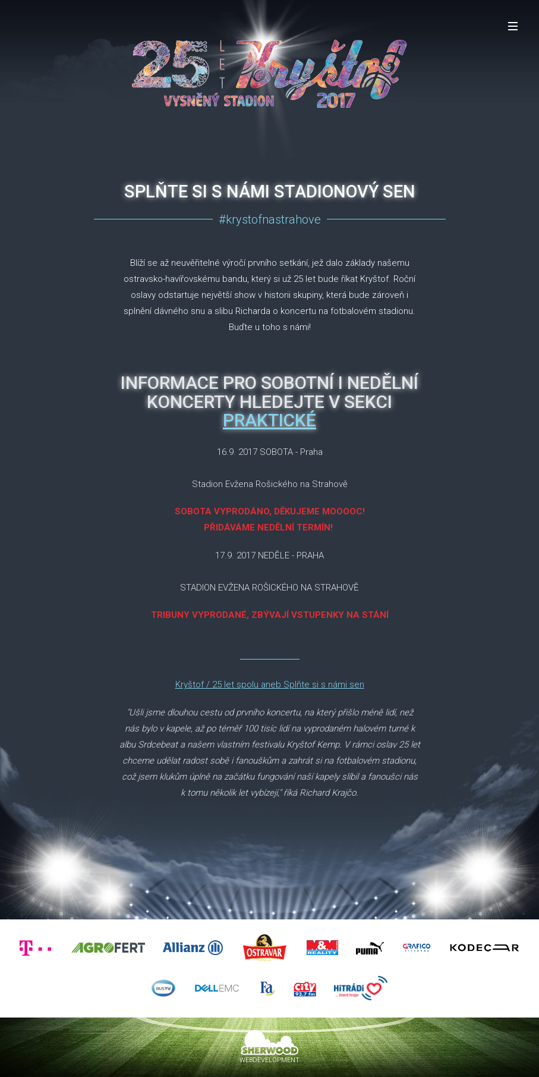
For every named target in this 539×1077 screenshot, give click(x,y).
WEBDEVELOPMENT (269, 1060)
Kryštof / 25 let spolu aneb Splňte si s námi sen (269, 684)
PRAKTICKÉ (269, 420)
